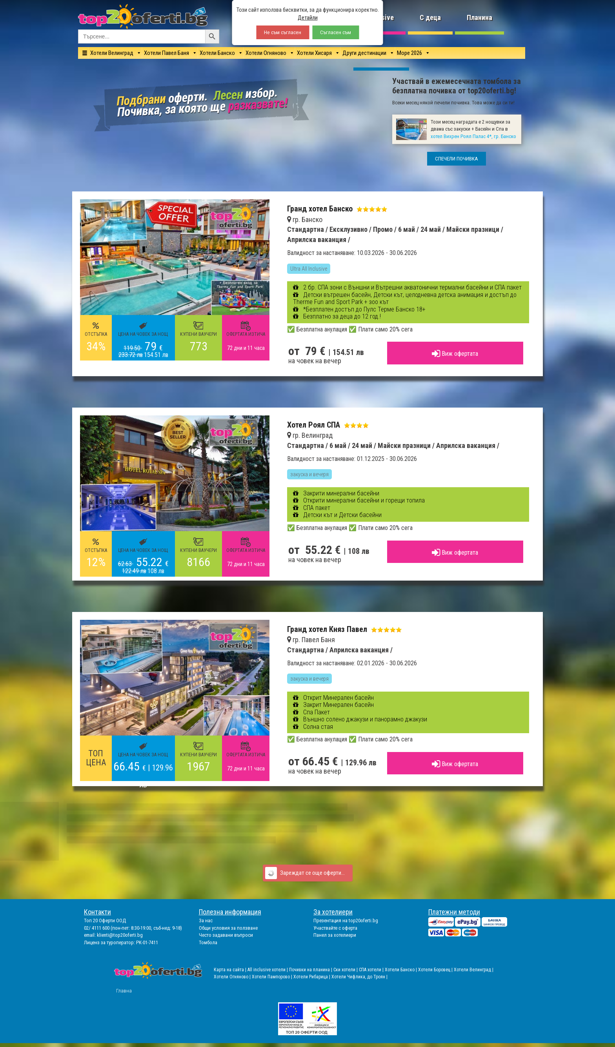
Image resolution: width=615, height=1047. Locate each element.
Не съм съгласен (282, 32)
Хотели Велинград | (473, 969)
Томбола (208, 942)
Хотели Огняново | (233, 977)
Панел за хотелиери (334, 935)
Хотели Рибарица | (312, 977)
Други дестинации (364, 52)
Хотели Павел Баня (166, 52)
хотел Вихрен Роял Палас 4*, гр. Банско (473, 136)
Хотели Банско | (401, 969)
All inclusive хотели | (268, 969)
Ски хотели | (346, 969)
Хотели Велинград (111, 52)
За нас (206, 920)
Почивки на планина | (311, 969)
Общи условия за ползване (228, 928)
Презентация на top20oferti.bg (345, 920)
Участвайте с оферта (335, 928)
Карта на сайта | (230, 969)
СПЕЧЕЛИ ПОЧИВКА (456, 159)
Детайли (308, 18)
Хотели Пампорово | (272, 977)
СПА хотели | (372, 969)
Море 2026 (409, 52)
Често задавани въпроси (226, 935)
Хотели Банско (217, 52)
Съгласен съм (335, 32)
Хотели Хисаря (314, 52)
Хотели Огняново (266, 52)
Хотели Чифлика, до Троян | (359, 977)
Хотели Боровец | (436, 969)
